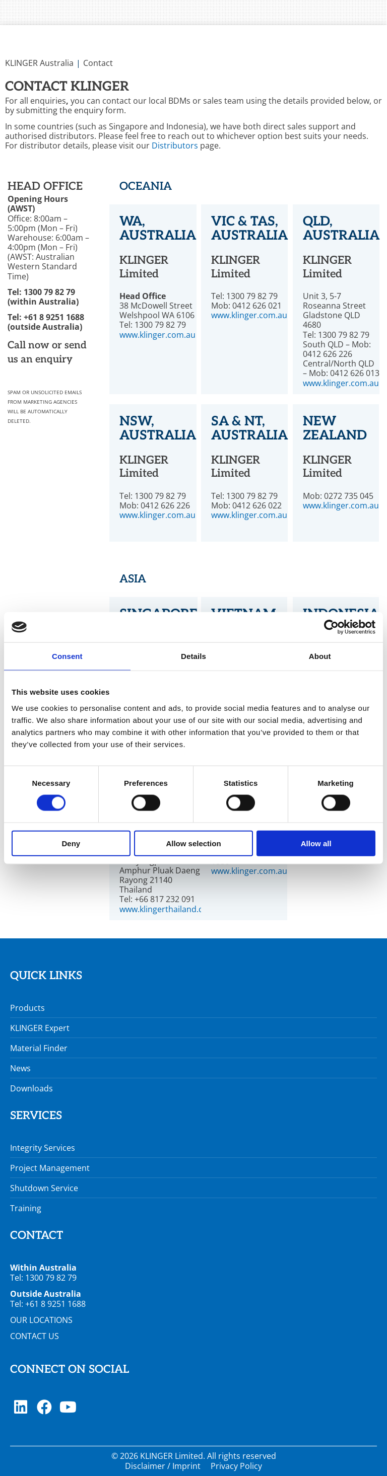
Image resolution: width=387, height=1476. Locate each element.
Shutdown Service (44, 1188)
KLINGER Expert (40, 1028)
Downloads (31, 1088)
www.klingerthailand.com (167, 909)
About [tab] (320, 656)
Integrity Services (42, 1148)
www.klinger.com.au (157, 334)
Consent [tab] (67, 656)
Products (27, 1008)
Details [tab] (193, 656)
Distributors (175, 145)
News (20, 1068)
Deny (70, 843)
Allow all (316, 843)
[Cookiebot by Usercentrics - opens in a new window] (331, 627)
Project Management (50, 1168)
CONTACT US (34, 1336)
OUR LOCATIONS (41, 1319)
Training (25, 1208)
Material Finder (39, 1048)
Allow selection (193, 843)
